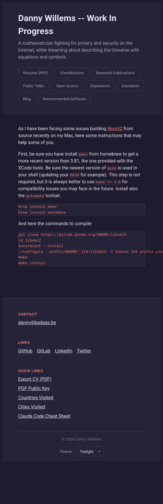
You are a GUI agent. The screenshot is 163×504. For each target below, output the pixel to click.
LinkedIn (63, 351)
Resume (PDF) (35, 72)
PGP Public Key (34, 388)
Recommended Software (64, 98)
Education (130, 85)
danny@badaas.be (37, 322)
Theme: (65, 451)
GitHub (25, 351)
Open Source (67, 85)
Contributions (72, 72)
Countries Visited (35, 397)
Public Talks (33, 85)
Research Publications (115, 72)
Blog (27, 98)
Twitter (84, 351)
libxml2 (115, 128)
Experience (100, 85)
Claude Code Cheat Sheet (44, 416)
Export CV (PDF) (34, 379)
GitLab (43, 351)
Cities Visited (31, 407)
